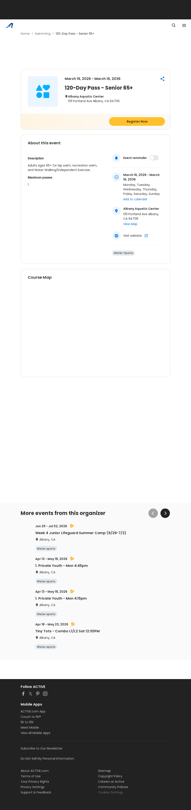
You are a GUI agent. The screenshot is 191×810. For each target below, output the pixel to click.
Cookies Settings (110, 792)
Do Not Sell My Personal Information (47, 758)
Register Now (137, 121)
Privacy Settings (33, 787)
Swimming (43, 33)
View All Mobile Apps (35, 733)
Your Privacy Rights (35, 781)
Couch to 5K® (31, 717)
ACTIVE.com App (33, 711)
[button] (162, 78)
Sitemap (104, 771)
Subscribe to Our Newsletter (42, 748)
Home (25, 33)
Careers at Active (111, 781)
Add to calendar (135, 199)
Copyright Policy (110, 776)
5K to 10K (27, 722)
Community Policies (113, 787)
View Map (130, 224)
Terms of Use (31, 776)
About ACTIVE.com (35, 771)
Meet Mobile (30, 727)
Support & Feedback (36, 792)
